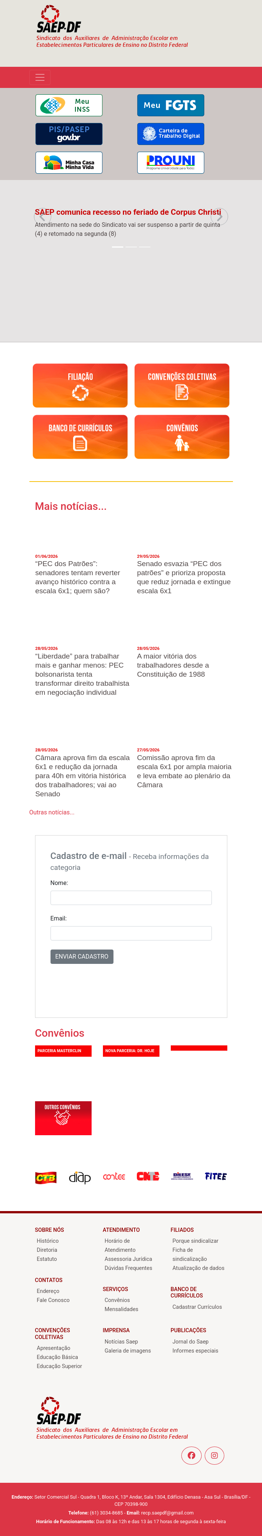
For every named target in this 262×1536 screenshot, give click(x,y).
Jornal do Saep (191, 1342)
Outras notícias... (52, 812)
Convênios (117, 1300)
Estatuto (47, 1259)
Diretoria (47, 1250)
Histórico (48, 1241)
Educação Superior (59, 1366)
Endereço (48, 1291)
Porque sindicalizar (196, 1241)
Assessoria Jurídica (128, 1259)
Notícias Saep (121, 1342)
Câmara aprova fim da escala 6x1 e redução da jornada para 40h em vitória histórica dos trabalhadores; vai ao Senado (82, 776)
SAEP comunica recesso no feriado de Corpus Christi (128, 212)
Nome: (59, 883)
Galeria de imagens (128, 1351)
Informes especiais (196, 1351)
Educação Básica (57, 1357)
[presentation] (108, 987)
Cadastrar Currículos (197, 1307)
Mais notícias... (71, 506)
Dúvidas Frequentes (128, 1268)
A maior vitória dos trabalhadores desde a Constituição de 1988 (173, 665)
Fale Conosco (53, 1300)
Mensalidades (122, 1309)
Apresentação (53, 1348)
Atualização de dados (199, 1268)
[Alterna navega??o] (40, 77)
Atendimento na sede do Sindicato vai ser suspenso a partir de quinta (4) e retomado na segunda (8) (128, 229)
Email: (59, 918)
